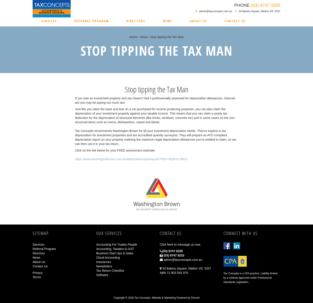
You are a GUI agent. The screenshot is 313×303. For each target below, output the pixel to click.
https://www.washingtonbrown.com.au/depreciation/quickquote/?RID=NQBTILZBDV (131, 159)
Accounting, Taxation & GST (115, 249)
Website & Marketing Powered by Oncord (176, 297)
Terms (37, 277)
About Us (198, 21)
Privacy (38, 273)
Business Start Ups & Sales (114, 253)
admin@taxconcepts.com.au (215, 11)
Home (133, 37)
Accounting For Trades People (116, 244)
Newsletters (104, 266)
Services (49, 21)
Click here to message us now (180, 244)
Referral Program (91, 21)
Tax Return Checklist (110, 270)
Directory (135, 21)
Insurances (103, 262)
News (167, 21)
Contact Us (235, 21)
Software (102, 275)
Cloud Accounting (108, 257)
